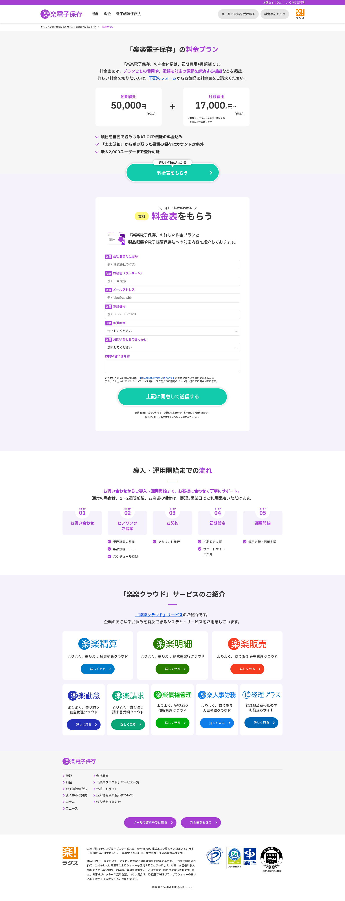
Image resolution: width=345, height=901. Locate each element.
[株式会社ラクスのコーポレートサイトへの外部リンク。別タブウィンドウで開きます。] (70, 856)
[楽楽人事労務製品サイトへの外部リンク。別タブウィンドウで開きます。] (217, 709)
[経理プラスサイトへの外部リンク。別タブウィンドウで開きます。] (261, 708)
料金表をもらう (275, 14)
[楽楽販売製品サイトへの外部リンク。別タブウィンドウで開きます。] (247, 655)
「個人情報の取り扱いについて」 (157, 378)
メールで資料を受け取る (238, 14)
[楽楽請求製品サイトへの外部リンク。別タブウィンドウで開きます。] (128, 709)
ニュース (72, 809)
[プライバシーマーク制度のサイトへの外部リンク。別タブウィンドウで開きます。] (214, 855)
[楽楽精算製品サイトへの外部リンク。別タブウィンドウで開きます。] (97, 655)
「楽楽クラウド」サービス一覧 (117, 782)
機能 (95, 14)
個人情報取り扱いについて (114, 795)
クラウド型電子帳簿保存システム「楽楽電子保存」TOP (68, 27)
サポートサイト (107, 789)
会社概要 (102, 776)
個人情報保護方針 (108, 802)
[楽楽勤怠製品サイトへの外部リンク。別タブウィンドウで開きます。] (83, 709)
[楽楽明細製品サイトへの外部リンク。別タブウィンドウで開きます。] (172, 655)
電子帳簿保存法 (128, 14)
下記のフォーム (162, 78)
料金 (107, 14)
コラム (70, 802)
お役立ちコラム (272, 3)
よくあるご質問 (295, 3)
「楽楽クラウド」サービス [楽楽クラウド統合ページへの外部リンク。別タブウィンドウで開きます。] (159, 615)
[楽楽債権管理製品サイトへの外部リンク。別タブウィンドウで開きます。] (172, 709)
